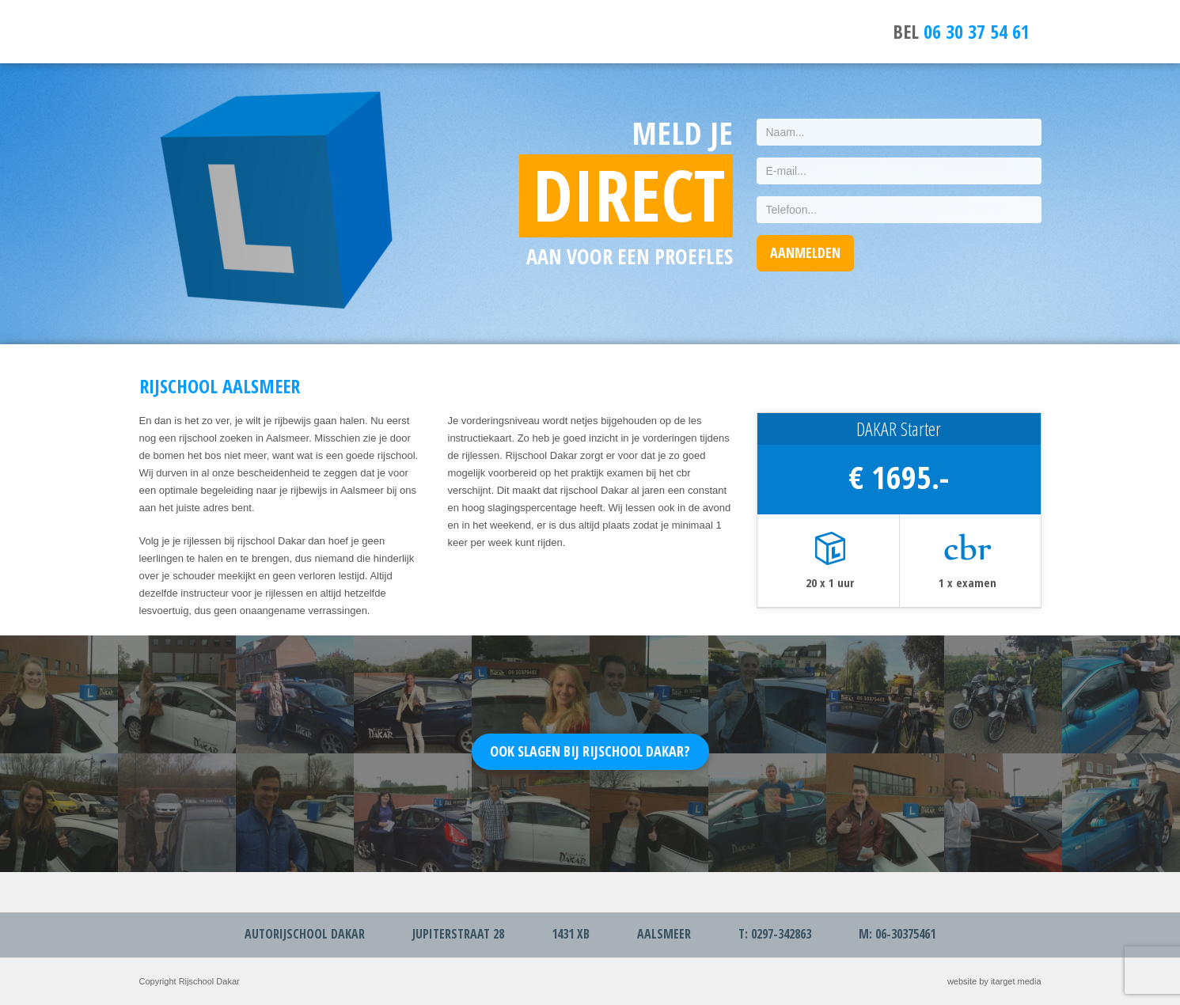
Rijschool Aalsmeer (191, 31)
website (962, 981)
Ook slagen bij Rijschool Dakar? (590, 750)
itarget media (1016, 981)
